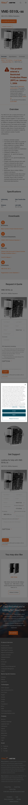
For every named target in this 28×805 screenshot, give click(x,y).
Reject (14, 414)
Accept (14, 410)
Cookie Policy (14, 406)
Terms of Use (22, 406)
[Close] (25, 384)
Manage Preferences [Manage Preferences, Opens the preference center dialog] (14, 418)
